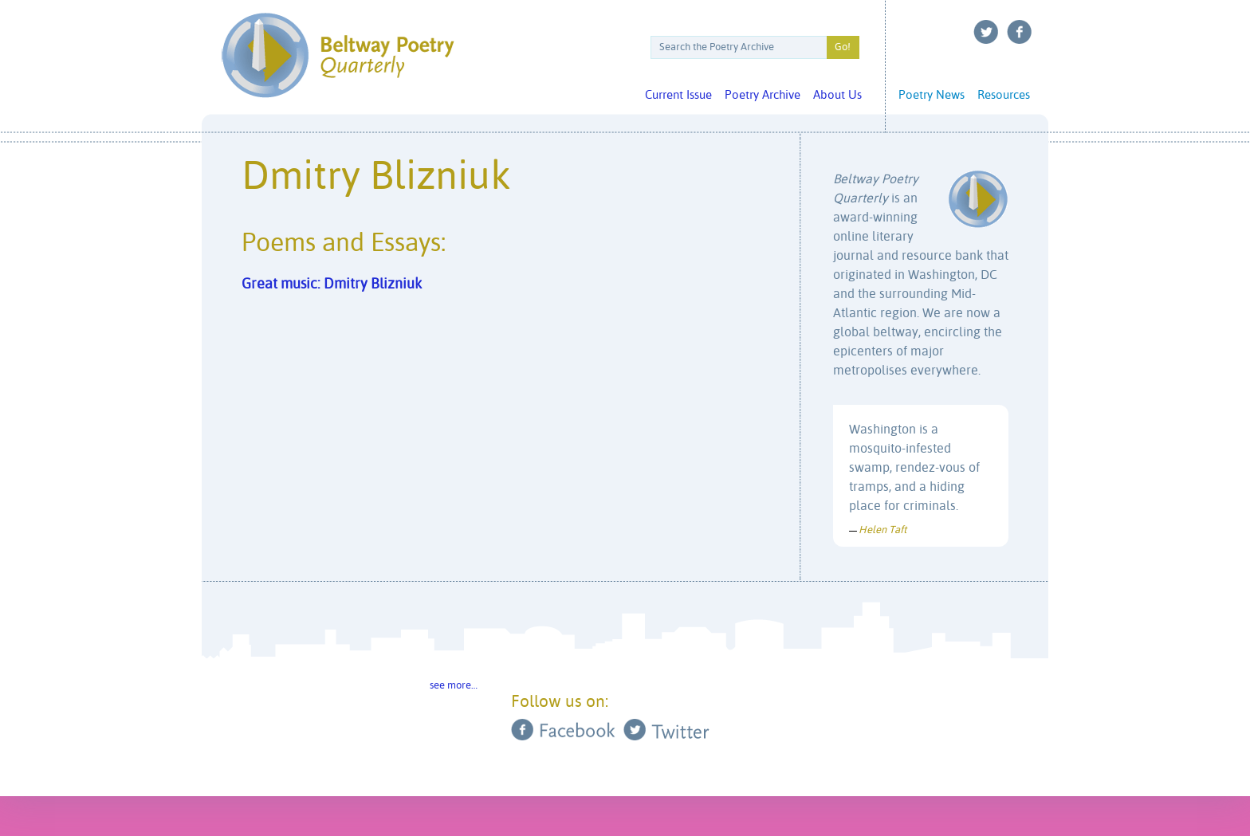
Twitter (986, 32)
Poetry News (931, 95)
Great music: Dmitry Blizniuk (332, 284)
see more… (454, 686)
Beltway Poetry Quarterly (337, 55)
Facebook (1019, 32)
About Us (837, 95)
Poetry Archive (762, 95)
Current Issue (678, 95)
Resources (1003, 95)
